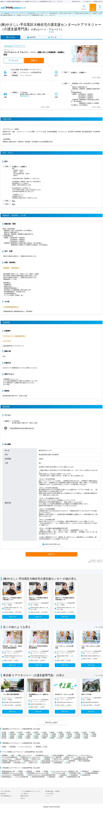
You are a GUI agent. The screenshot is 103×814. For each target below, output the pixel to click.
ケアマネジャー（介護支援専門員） (49, 13)
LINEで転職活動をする (6, 795)
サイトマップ (48, 795)
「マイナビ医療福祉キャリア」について (30, 791)
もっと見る (99, 627)
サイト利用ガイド (87, 1)
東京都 (61, 13)
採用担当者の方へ (76, 1)
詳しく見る (96, 77)
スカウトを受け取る (5, 791)
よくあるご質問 (49, 793)
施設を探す (3, 793)
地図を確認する (25, 96)
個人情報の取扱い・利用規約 (52, 791)
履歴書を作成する (98, 1)
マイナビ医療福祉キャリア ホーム (8, 13)
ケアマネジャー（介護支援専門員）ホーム (29, 13)
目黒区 (65, 13)
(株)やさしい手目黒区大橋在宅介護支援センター (80, 13)
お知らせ (22, 798)
